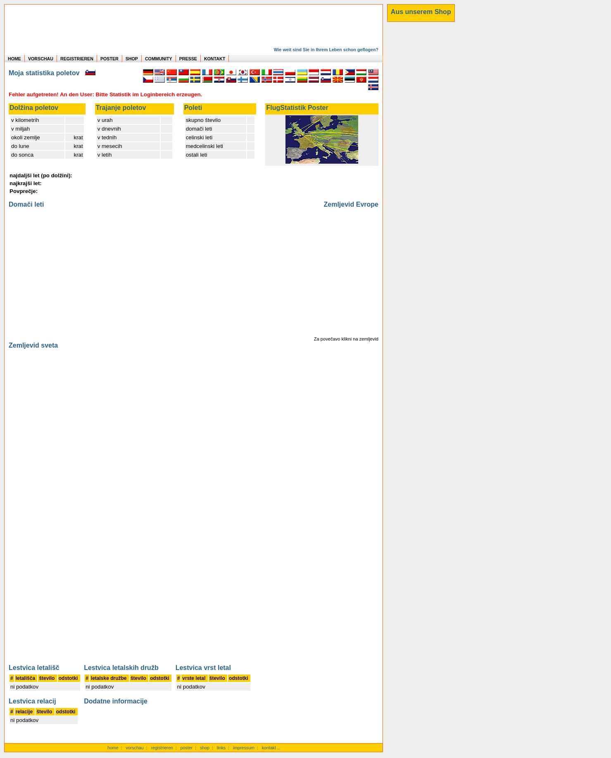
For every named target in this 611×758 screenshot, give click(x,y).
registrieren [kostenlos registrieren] (162, 747)
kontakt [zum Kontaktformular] (269, 747)
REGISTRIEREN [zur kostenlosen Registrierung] (76, 58)
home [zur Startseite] (113, 747)
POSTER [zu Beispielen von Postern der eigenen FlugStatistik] (109, 58)
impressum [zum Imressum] (243, 747)
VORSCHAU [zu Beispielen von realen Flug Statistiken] (40, 58)
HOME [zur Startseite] (14, 58)
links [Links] (221, 747)
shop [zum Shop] (204, 747)
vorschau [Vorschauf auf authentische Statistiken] (134, 747)
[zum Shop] (421, 12)
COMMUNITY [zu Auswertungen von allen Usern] (158, 58)
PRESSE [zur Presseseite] (188, 58)
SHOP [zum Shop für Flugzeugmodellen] (132, 58)
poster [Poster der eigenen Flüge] (187, 747)
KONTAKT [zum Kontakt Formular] (214, 58)
